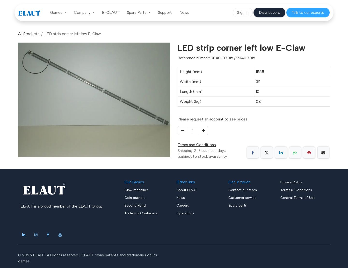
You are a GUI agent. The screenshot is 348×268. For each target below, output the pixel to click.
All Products (28, 33)
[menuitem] (58, 12)
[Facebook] (253, 152)
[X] (267, 152)
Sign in (242, 12)
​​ (269, 12)
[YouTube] (60, 234)
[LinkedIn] (281, 152)
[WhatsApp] (295, 152)
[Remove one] (182, 130)
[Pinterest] (309, 152)
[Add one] (203, 130)
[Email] (323, 152)
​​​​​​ (308, 12)
